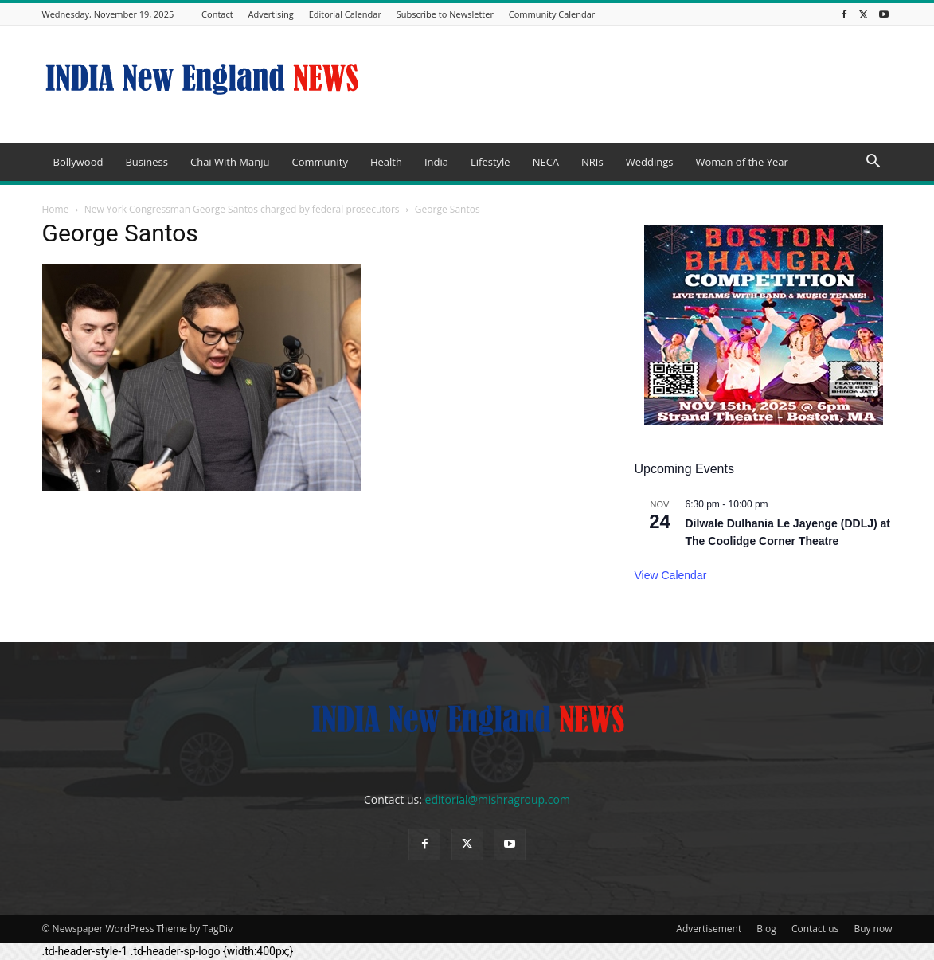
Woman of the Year (741, 162)
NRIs (592, 162)
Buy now (873, 928)
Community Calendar (552, 14)
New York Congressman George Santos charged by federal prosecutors (242, 209)
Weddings (650, 162)
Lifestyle (490, 162)
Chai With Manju (229, 162)
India (436, 162)
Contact (217, 14)
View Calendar (671, 575)
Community (319, 162)
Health (386, 162)
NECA (546, 162)
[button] (873, 162)
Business (146, 162)
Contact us (814, 928)
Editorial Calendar (345, 14)
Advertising (270, 14)
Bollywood (78, 162)
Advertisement (708, 928)
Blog (766, 928)
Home (55, 209)
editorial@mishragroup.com (497, 799)
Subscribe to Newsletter (445, 14)
